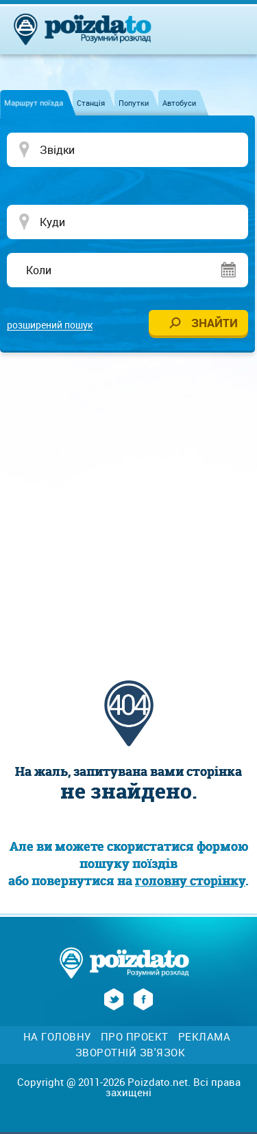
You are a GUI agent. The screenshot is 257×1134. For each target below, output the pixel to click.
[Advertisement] (128, 502)
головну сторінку (190, 880)
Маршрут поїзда (33, 103)
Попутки (134, 103)
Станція (91, 103)
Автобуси (179, 103)
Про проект (135, 1036)
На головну (57, 1036)
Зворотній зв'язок (130, 1052)
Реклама (204, 1036)
